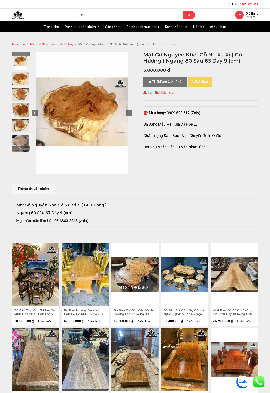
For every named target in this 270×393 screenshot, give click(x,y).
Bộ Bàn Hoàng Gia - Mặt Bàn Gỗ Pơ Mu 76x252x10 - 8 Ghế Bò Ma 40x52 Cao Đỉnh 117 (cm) (85, 313)
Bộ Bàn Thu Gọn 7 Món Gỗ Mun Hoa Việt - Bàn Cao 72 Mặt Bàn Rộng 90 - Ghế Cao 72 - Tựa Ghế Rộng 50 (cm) (35, 313)
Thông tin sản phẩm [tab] (33, 189)
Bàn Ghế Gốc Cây (62, 44)
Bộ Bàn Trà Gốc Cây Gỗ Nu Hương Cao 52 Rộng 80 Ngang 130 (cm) (135, 313)
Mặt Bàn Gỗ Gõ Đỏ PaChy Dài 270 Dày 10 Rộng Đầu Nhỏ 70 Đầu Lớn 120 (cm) (233, 313)
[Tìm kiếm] (189, 18)
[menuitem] (51, 33)
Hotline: (242, 4)
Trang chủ (18, 44)
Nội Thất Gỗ (38, 44)
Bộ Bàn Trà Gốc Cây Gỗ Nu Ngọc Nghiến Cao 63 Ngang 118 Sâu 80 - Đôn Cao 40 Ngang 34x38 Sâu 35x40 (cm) (184, 313)
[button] (35, 113)
